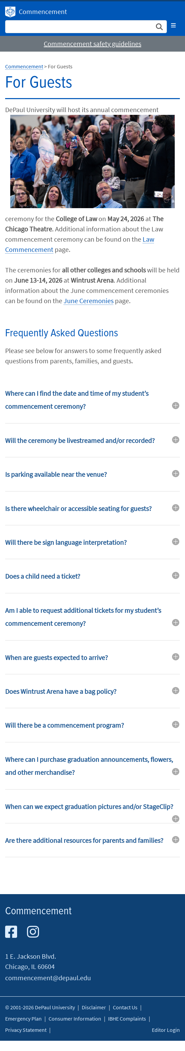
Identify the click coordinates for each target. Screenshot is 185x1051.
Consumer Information (75, 1018)
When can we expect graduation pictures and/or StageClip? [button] (89, 806)
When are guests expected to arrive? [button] (56, 657)
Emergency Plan (23, 1018)
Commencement (43, 11)
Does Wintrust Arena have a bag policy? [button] (61, 691)
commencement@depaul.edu (48, 977)
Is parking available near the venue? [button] (56, 474)
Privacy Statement (26, 1029)
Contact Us (125, 1007)
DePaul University (10, 11)
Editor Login (166, 1029)
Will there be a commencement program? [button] (64, 725)
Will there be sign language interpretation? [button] (66, 542)
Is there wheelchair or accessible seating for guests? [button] (78, 508)
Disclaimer (94, 1007)
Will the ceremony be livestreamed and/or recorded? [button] (80, 440)
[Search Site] (86, 26)
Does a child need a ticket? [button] (42, 576)
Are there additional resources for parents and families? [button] (84, 840)
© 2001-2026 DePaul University (40, 1007)
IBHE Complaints (127, 1018)
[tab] (92, 405)
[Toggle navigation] (173, 25)
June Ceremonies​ (89, 300)
